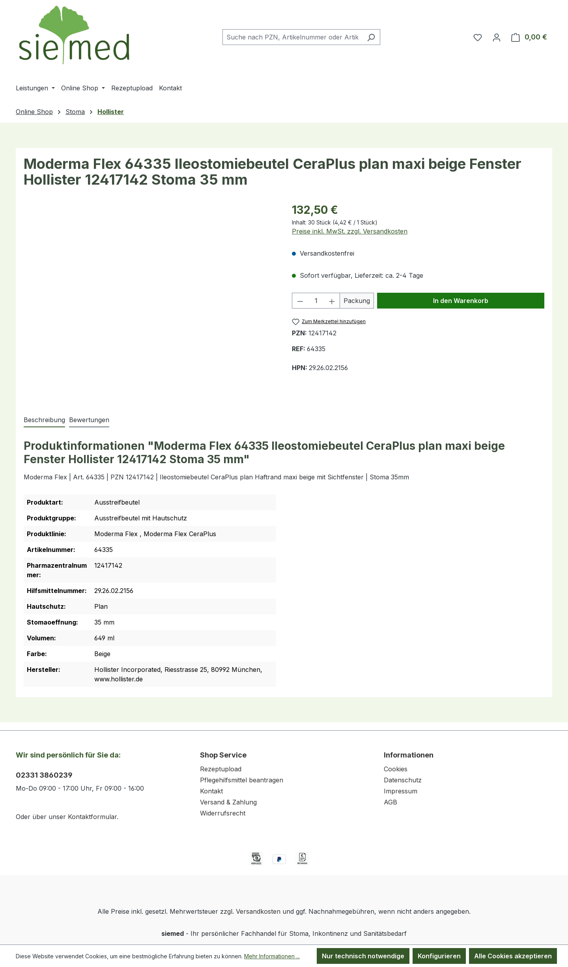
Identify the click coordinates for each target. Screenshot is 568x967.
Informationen (408, 755)
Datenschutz (403, 780)
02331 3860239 (44, 775)
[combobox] (292, 37)
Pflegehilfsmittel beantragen (241, 780)
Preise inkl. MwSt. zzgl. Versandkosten (349, 231)
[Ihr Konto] (496, 37)
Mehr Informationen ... (272, 956)
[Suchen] (371, 37)
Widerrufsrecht (222, 813)
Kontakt (211, 791)
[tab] (44, 420)
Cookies (395, 769)
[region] (150, 300)
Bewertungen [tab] (89, 420)
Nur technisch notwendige (363, 956)
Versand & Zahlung (228, 802)
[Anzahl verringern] (300, 301)
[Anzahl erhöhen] (332, 301)
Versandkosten (258, 911)
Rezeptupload (220, 769)
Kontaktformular (92, 817)
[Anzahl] (316, 301)
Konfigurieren (439, 956)
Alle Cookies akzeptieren (513, 956)
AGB (390, 802)
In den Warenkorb (460, 301)
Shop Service (223, 755)
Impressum (400, 791)
